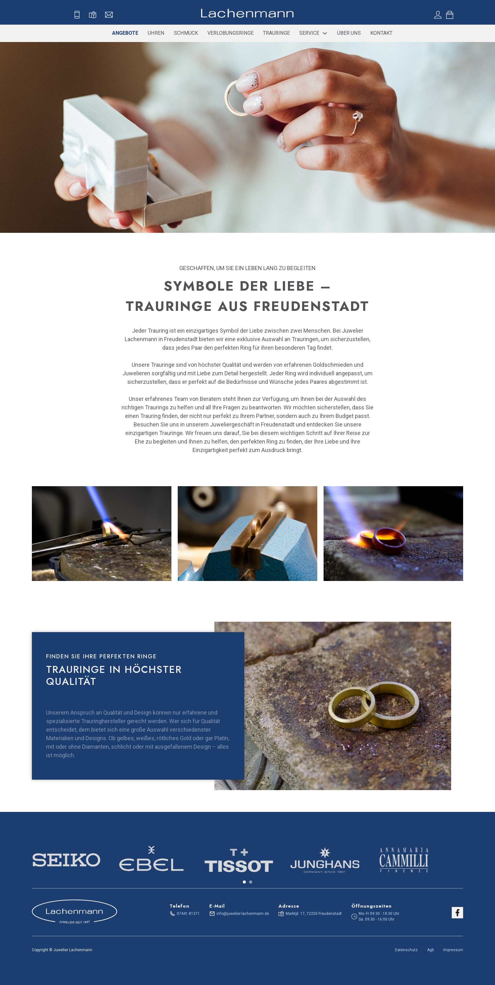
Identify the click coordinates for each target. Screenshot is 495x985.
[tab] (244, 882)
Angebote (125, 33)
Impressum (453, 950)
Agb (430, 950)
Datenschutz (406, 950)
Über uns (349, 33)
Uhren (156, 33)
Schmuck (186, 33)
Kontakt (381, 33)
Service (309, 33)
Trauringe (276, 33)
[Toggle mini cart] (450, 15)
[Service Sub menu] (324, 33)
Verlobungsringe (230, 33)
